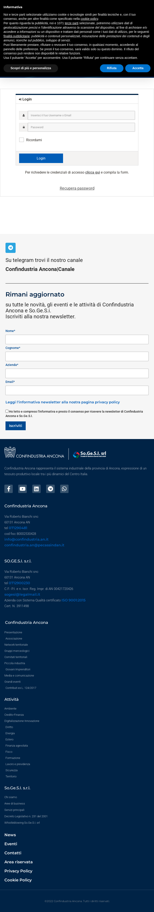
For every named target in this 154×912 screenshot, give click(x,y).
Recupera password (77, 188)
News (10, 834)
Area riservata (18, 862)
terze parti (71, 23)
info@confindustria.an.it (26, 539)
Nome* (10, 331)
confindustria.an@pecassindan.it (34, 545)
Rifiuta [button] (112, 68)
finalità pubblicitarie (17, 36)
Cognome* (12, 348)
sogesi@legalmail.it (22, 594)
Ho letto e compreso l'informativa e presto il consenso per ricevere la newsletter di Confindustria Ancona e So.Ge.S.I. (74, 414)
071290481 (18, 528)
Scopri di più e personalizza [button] (31, 68)
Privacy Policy (18, 871)
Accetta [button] (137, 68)
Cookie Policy (18, 880)
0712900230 (19, 583)
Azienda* (11, 365)
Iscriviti (15, 426)
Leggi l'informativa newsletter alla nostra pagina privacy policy (62, 402)
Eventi (10, 844)
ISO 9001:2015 (73, 600)
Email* (10, 382)
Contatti (12, 853)
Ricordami (34, 140)
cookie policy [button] (89, 18)
